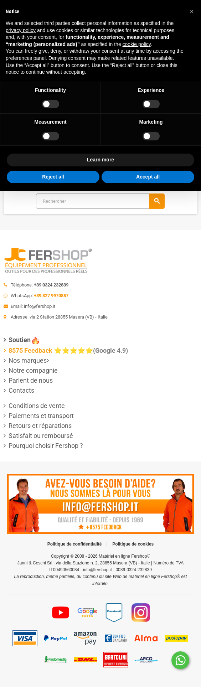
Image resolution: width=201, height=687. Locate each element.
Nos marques (28, 360)
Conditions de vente (37, 405)
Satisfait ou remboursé (41, 435)
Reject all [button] (53, 177)
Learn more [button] (100, 159)
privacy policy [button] (21, 30)
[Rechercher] (100, 201)
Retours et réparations (40, 425)
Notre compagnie (33, 370)
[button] (191, 11)
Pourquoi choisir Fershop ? (46, 445)
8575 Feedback (30, 350)
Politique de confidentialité (74, 544)
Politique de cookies (133, 544)
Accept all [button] (148, 177)
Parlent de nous (31, 380)
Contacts (21, 390)
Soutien (20, 340)
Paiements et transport (41, 415)
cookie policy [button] (137, 44)
